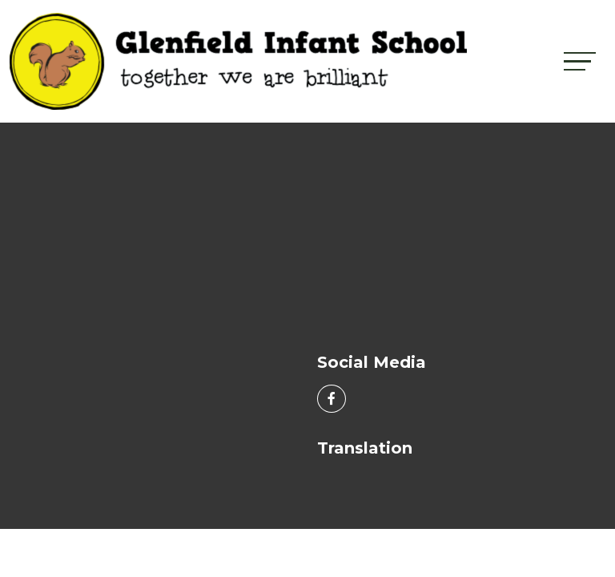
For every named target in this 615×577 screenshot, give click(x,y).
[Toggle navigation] (579, 61)
